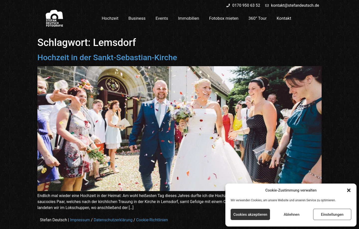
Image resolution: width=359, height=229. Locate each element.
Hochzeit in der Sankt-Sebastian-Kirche (107, 57)
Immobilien (188, 18)
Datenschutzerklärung (113, 220)
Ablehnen (291, 214)
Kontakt (284, 18)
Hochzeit (110, 18)
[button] (348, 190)
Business (137, 18)
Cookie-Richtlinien (152, 220)
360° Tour (257, 18)
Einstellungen (332, 214)
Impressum (80, 220)
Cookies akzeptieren (250, 214)
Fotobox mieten (224, 18)
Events (162, 18)
